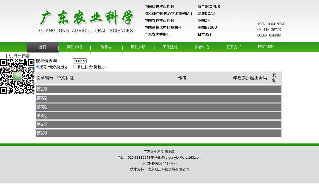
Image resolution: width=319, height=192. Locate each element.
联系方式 (233, 47)
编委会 (106, 47)
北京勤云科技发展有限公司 (168, 169)
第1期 (41, 89)
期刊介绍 (74, 47)
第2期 (41, 98)
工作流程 (170, 47)
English (266, 47)
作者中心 (202, 47)
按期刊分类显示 (54, 67)
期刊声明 (138, 47)
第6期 (41, 133)
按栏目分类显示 (91, 67)
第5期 (41, 124)
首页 (42, 47)
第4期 (41, 115)
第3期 (41, 107)
